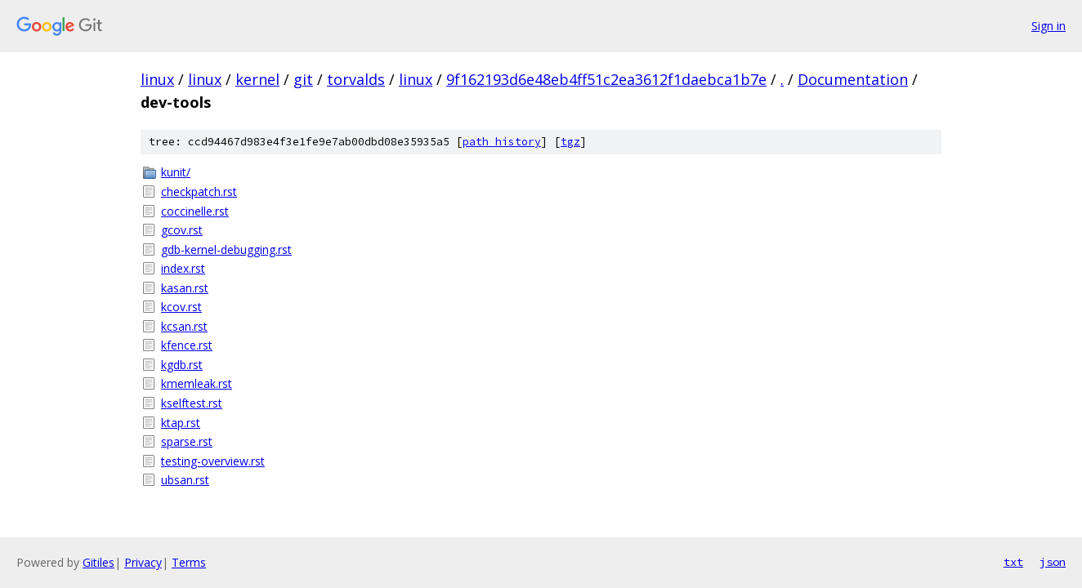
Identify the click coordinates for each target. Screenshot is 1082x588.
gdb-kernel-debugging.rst (226, 249)
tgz (570, 142)
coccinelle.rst (195, 211)
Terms (189, 562)
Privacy (143, 562)
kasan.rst (184, 288)
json (1053, 562)
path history (502, 142)
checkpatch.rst (199, 191)
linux (157, 79)
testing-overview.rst (213, 461)
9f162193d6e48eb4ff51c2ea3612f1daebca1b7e (606, 79)
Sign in (1048, 25)
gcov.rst (182, 230)
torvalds (356, 79)
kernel (257, 79)
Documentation (853, 79)
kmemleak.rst (196, 383)
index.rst (183, 268)
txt (1013, 562)
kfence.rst (186, 345)
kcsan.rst (184, 326)
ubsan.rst (185, 480)
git (303, 79)
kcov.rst (181, 306)
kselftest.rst (191, 403)
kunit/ (175, 172)
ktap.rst (180, 422)
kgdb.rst (182, 364)
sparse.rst (186, 441)
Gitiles (98, 562)
